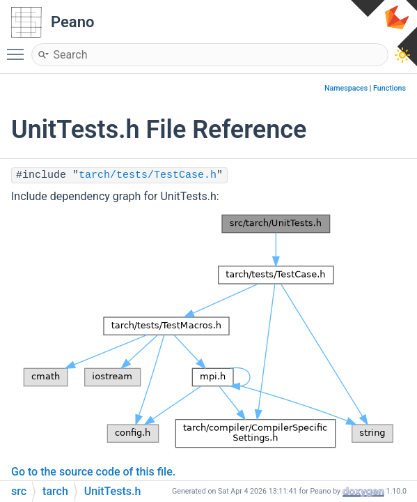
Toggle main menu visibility (19, 48)
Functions (389, 88)
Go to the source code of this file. (93, 471)
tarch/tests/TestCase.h (148, 175)
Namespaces (346, 88)
